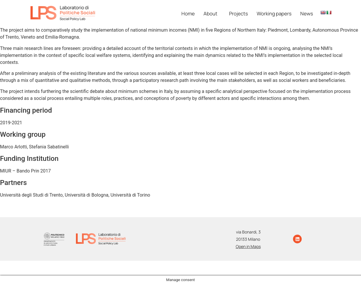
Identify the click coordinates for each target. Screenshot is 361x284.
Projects (238, 13)
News (306, 13)
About (210, 13)
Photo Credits (227, 265)
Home (188, 13)
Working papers (274, 13)
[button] (212, 13)
